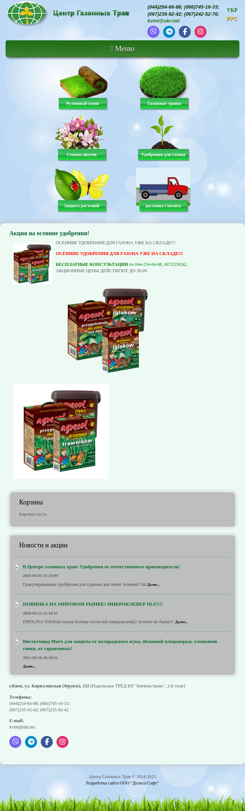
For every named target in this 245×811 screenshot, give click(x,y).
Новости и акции (43, 545)
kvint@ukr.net (163, 21)
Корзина (31, 502)
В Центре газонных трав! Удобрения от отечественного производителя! (101, 566)
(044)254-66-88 (164, 7)
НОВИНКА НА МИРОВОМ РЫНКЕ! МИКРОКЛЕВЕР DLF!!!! (93, 604)
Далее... (153, 584)
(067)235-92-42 (164, 14)
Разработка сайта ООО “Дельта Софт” (122, 783)
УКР (232, 10)
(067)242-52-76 (201, 14)
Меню (122, 48)
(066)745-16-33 (201, 7)
